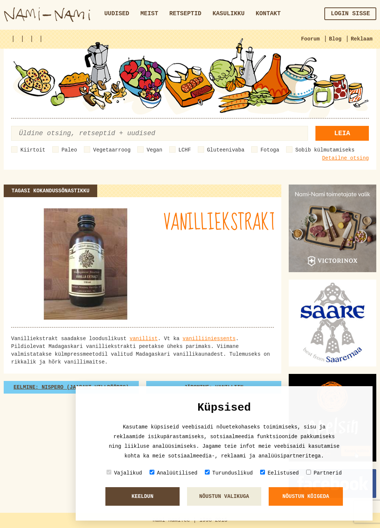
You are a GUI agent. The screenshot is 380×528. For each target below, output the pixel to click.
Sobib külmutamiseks (325, 150)
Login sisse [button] (350, 13)
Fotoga (270, 150)
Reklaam (362, 39)
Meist (149, 13)
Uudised (116, 13)
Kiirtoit (32, 150)
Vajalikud (124, 473)
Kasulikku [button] (229, 13)
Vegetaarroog (112, 150)
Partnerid (324, 473)
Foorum (310, 39)
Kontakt (268, 13)
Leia (342, 133)
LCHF (184, 150)
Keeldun (143, 496)
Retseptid (185, 13)
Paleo (69, 150)
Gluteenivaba (226, 150)
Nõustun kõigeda (305, 496)
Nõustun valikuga (224, 496)
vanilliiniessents (209, 339)
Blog (335, 39)
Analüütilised (173, 473)
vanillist (144, 339)
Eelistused (279, 473)
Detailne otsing (345, 158)
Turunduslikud (229, 473)
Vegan (154, 150)
